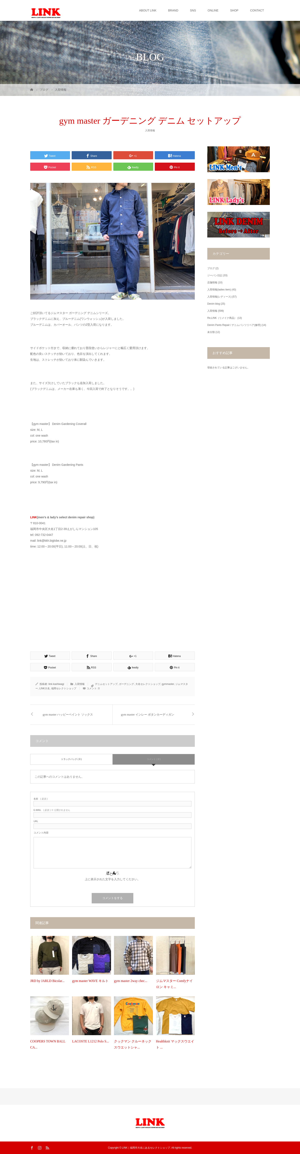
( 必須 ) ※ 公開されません (52, 810)
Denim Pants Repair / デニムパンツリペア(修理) (234, 325)
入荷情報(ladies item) (219, 289)
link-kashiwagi (56, 684)
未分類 (211, 332)
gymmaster (168, 684)
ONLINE (213, 10)
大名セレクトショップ (147, 684)
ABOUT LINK (147, 10)
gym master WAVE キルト (90, 981)
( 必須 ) (41, 799)
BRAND (173, 10)
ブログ (211, 268)
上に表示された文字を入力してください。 (112, 879)
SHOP (234, 10)
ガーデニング (126, 684)
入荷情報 (150, 130)
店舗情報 (212, 282)
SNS (193, 10)
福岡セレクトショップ (63, 688)
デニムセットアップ (106, 684)
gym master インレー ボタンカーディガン (147, 714)
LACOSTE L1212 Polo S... (90, 1041)
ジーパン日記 (214, 275)
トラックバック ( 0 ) (71, 759)
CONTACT (257, 10)
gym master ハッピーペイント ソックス (68, 714)
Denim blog (213, 303)
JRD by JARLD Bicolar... (47, 981)
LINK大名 (44, 688)
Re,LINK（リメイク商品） (222, 317)
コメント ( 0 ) (154, 759)
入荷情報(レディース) (219, 296)
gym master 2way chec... (130, 981)
